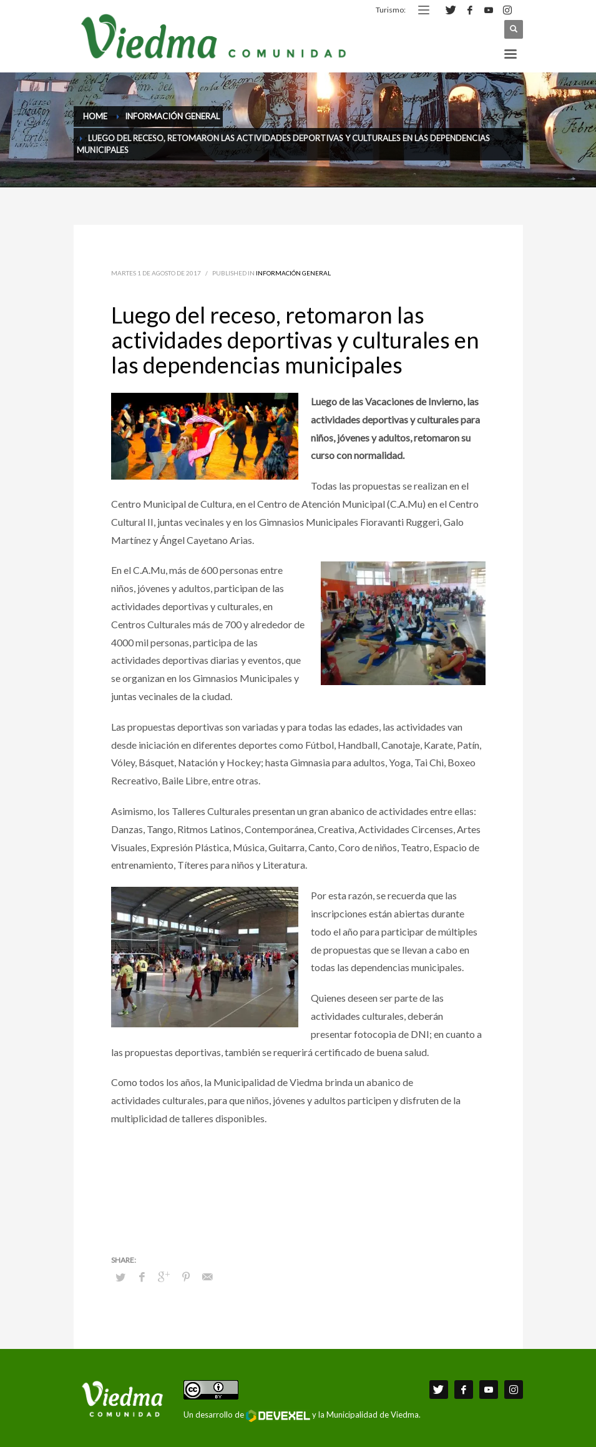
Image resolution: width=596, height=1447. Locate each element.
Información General (293, 273)
